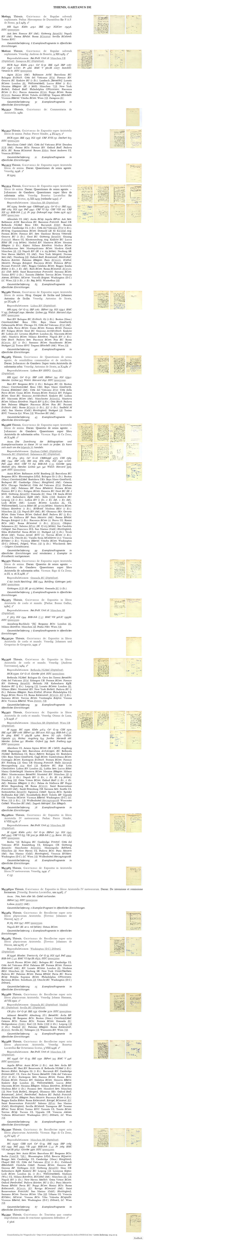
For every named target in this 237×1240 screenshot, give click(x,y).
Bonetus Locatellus (53, 195)
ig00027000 (13, 215)
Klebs (25, 26)
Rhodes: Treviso (26, 955)
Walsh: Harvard (57, 312)
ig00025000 (13, 315)
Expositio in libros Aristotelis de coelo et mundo (38, 601)
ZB (34, 979)
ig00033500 (36, 923)
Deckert (62, 137)
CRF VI (40, 209)
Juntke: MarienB (56, 738)
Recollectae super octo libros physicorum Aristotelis (38, 914)
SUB (3, 147)
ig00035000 (13, 1061)
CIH (62, 458)
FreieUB (14, 1156)
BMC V (38, 67)
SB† (24, 1156)
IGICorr (58, 26)
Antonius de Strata (58, 298)
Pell (26, 209)
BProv (32, 526)
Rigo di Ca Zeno (61, 434)
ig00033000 (53, 958)
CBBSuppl (38, 206)
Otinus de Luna (61, 715)
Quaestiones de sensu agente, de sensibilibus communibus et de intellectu (38, 358)
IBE (41, 26)
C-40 (14, 958)
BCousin (56, 260)
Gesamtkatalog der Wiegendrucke (21, 1235)
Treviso (49, 915)
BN (3, 271)
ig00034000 (48, 1149)
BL (24, 83)
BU (62, 98)
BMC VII (50, 617)
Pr (24, 67)
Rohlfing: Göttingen (55, 581)
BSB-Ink (15, 212)
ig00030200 (31, 900)
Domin (37, 700)
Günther (60, 463)
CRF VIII (56, 209)
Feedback (138, 1238)
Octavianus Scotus (15, 198)
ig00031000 (26, 70)
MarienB (66, 762)
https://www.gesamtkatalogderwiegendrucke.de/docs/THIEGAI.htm (64, 1235)
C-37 (41, 617)
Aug (22, 765)
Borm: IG (48, 735)
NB (46, 98)
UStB (52, 496)
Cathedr (5, 488)
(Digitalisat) (30, 61)
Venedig (23, 54)
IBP (63, 64)
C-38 (68, 732)
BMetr (57, 224)
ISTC (4, 29)
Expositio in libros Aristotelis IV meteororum (38, 816)
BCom (18, 74)
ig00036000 (65, 1011)
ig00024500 (13, 140)
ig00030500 (13, 29)
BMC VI (22, 958)
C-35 (51, 463)
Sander (22, 206)
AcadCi (19, 904)
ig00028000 (58, 673)
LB (13, 345)
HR (9, 26)
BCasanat (45, 36)
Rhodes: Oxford (34, 741)
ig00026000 (19, 469)
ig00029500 (13, 620)
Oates (57, 212)
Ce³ (38, 64)
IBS (29, 460)
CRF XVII (47, 137)
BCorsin (5, 95)
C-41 (51, 1146)
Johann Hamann (61, 997)
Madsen (5, 466)
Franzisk (6, 239)
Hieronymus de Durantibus (44, 19)
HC (9, 206)
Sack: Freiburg (58, 741)
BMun (45, 150)
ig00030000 (13, 838)
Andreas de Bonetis (40, 54)
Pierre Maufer (40, 133)
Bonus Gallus (63, 603)
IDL (41, 460)
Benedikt (57, 33)
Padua (22, 19)
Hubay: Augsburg (28, 738)
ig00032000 (60, 380)
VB (28, 835)
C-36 (23, 212)
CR (8, 458)
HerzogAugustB (50, 800)
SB (14, 251)
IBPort (44, 309)
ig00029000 (13, 744)
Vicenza (45, 434)
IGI (3, 67)
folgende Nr (27, 447)
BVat (52, 77)
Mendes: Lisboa (34, 312)
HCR (9, 64)
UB (55, 86)
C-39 (51, 835)
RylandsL (55, 398)
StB (27, 257)
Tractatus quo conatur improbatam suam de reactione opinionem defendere (38, 1216)
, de (30, 16)
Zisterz (22, 1024)
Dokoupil (42, 212)
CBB (23, 1143)
